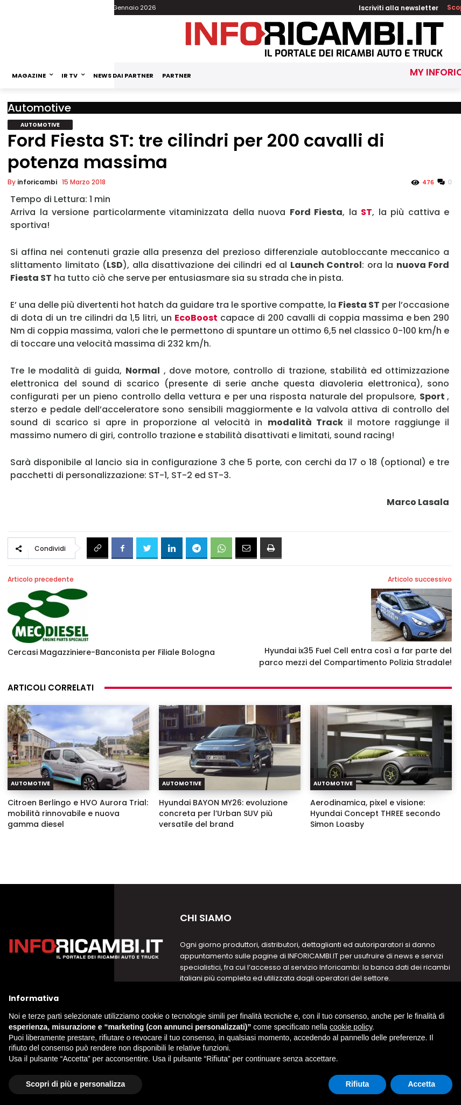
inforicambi (37, 182)
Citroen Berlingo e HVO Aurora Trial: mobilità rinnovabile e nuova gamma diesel (78, 813)
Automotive (39, 107)
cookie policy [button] (351, 1027)
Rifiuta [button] (357, 1084)
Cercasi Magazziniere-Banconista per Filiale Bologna (111, 652)
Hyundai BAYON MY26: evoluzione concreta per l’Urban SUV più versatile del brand (223, 813)
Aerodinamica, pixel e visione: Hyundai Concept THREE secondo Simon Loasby (375, 813)
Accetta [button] (421, 1084)
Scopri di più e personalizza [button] (75, 1084)
